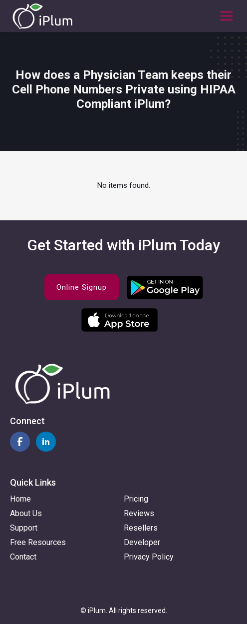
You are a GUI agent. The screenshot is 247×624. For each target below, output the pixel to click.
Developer (142, 542)
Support (23, 528)
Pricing (136, 499)
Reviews (139, 513)
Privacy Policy (149, 557)
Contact (23, 557)
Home (20, 499)
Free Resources (38, 542)
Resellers (141, 528)
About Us (26, 513)
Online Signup (81, 287)
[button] (225, 16)
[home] (42, 16)
